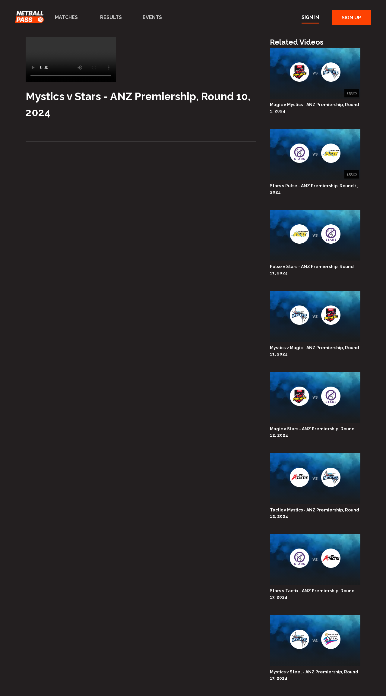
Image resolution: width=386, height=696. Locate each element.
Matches (66, 17)
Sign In (310, 17)
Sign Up (351, 18)
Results (111, 17)
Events (152, 17)
